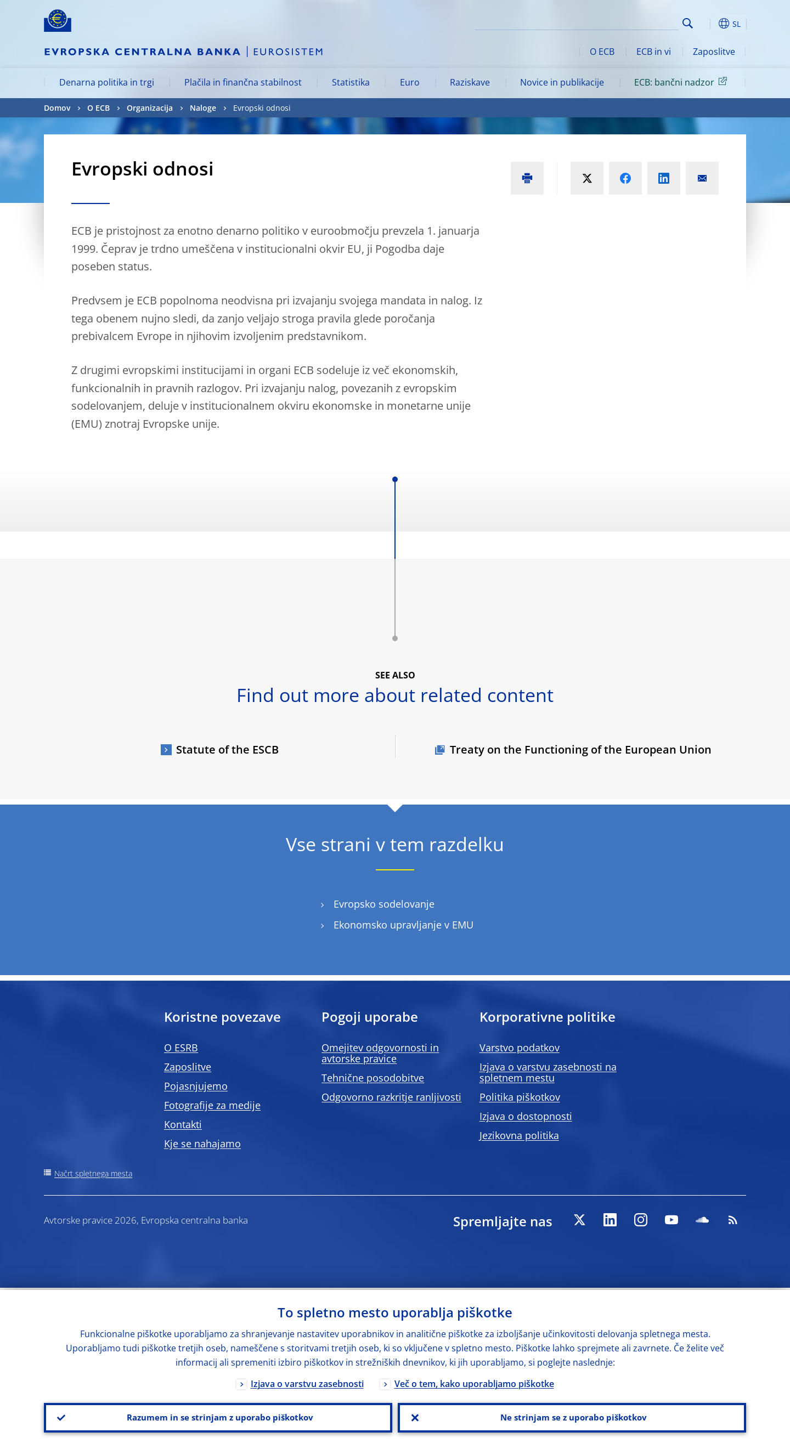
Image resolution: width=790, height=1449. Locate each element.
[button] (707, 23)
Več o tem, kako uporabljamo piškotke (474, 1382)
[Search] (624, 22)
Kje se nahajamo (202, 1143)
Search (688, 23)
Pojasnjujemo (196, 1086)
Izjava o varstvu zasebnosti (307, 1382)
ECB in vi (653, 52)
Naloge (203, 108)
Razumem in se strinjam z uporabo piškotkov (218, 1417)
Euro (410, 82)
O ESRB (181, 1047)
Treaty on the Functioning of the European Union (581, 749)
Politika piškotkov (519, 1096)
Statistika (351, 82)
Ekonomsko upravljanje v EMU (403, 925)
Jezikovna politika (519, 1135)
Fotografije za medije (212, 1105)
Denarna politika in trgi (106, 82)
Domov (57, 108)
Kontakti (183, 1124)
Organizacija (150, 108)
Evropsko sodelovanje (384, 904)
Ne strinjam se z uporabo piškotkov (572, 1417)
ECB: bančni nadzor (682, 81)
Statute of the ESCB (227, 749)
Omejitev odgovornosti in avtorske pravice (380, 1053)
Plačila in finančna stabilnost (243, 82)
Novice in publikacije (562, 82)
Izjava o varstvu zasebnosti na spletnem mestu (548, 1072)
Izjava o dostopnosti (525, 1116)
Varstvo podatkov (519, 1047)
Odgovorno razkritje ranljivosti (391, 1096)
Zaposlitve (714, 52)
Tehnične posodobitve (372, 1077)
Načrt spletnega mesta (93, 1173)
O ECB (602, 52)
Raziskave (470, 82)
